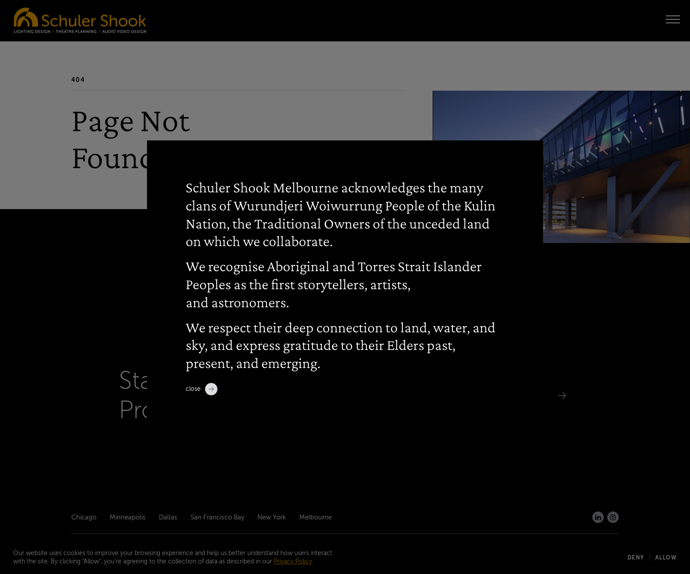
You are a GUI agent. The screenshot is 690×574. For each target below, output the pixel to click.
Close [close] (201, 389)
